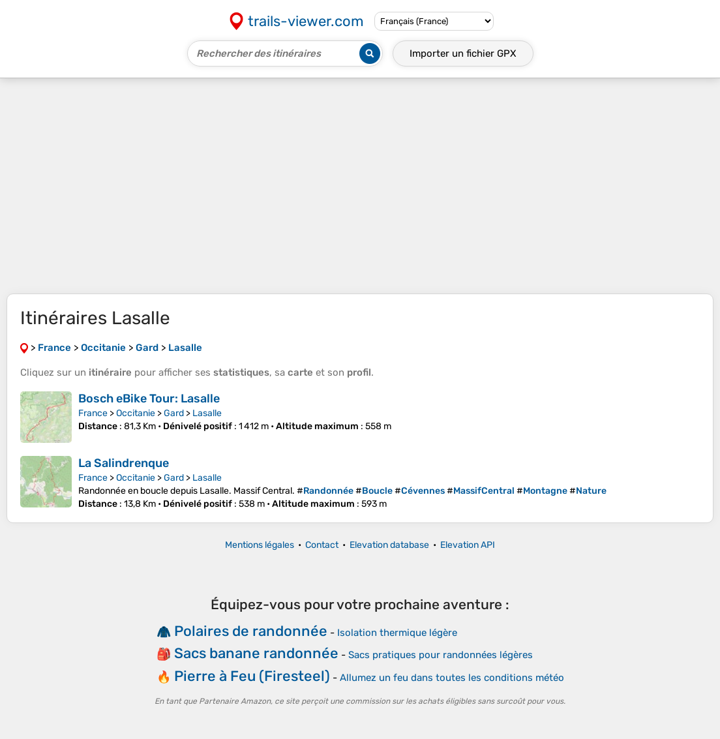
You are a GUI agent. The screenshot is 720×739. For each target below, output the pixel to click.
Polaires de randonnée (250, 631)
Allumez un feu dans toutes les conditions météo (452, 678)
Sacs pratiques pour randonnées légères (440, 655)
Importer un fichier (463, 53)
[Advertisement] (360, 186)
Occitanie (135, 413)
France (93, 413)
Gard (174, 413)
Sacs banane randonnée (256, 653)
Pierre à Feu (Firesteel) (252, 676)
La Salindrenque (123, 463)
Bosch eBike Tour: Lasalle (149, 398)
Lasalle (207, 413)
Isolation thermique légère (397, 633)
